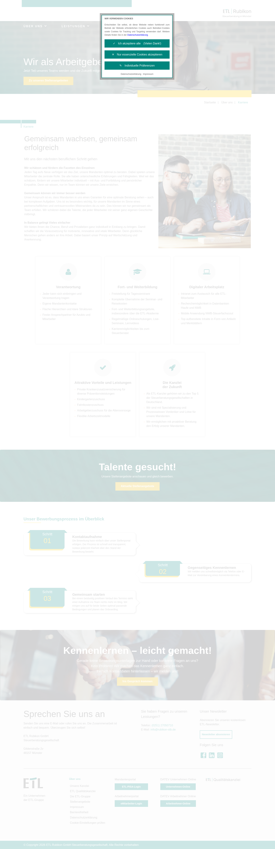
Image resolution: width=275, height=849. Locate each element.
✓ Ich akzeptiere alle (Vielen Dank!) (137, 43)
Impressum (148, 74)
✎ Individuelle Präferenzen (137, 65)
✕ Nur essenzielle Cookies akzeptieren (137, 54)
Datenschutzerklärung (137, 35)
